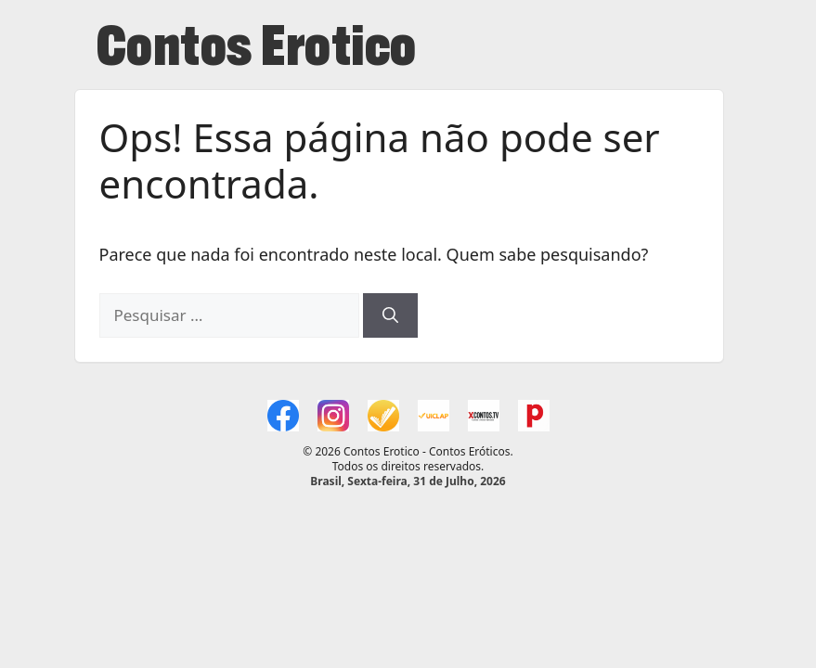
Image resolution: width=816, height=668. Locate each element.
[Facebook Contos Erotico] (283, 415)
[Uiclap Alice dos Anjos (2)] (433, 415)
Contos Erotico (257, 51)
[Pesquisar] (390, 315)
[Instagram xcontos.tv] (333, 415)
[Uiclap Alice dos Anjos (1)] (383, 415)
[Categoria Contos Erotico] (533, 415)
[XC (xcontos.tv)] (483, 415)
